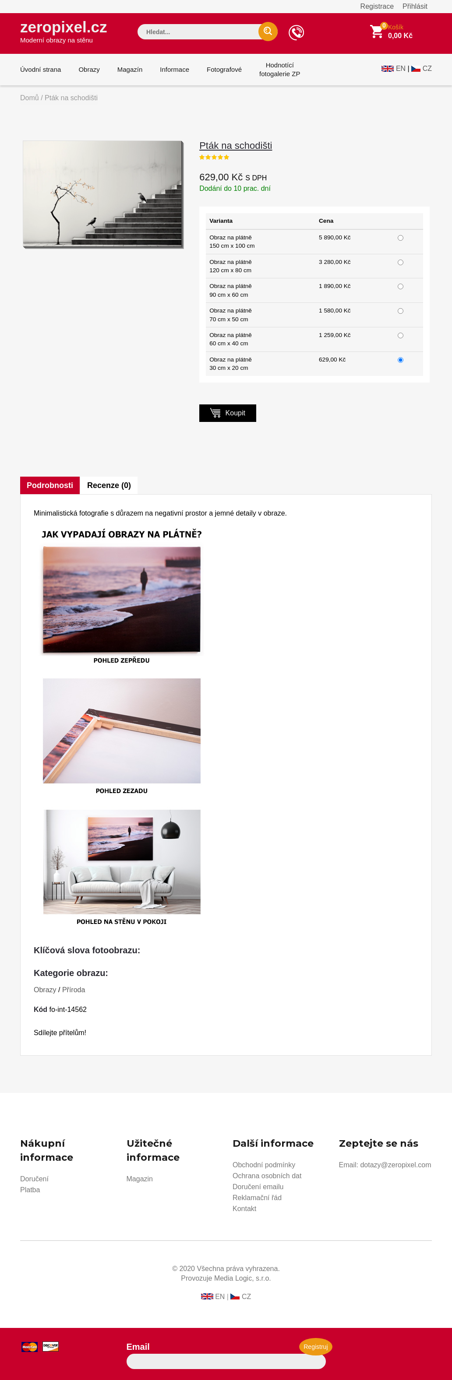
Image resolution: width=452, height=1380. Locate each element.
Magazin (140, 1179)
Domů (29, 98)
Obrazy (88, 69)
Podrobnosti (50, 485)
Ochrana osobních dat (267, 1176)
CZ (427, 68)
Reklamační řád (257, 1197)
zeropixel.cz (63, 31)
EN (401, 68)
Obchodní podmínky (264, 1165)
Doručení (34, 1179)
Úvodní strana (40, 69)
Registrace (377, 6)
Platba (30, 1190)
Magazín (130, 69)
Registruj (316, 1346)
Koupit (227, 412)
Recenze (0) (109, 485)
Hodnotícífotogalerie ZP (279, 69)
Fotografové (224, 69)
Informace (174, 69)
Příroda (73, 990)
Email (138, 1347)
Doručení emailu (258, 1186)
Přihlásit (415, 6)
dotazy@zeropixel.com (395, 1165)
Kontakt (244, 1208)
